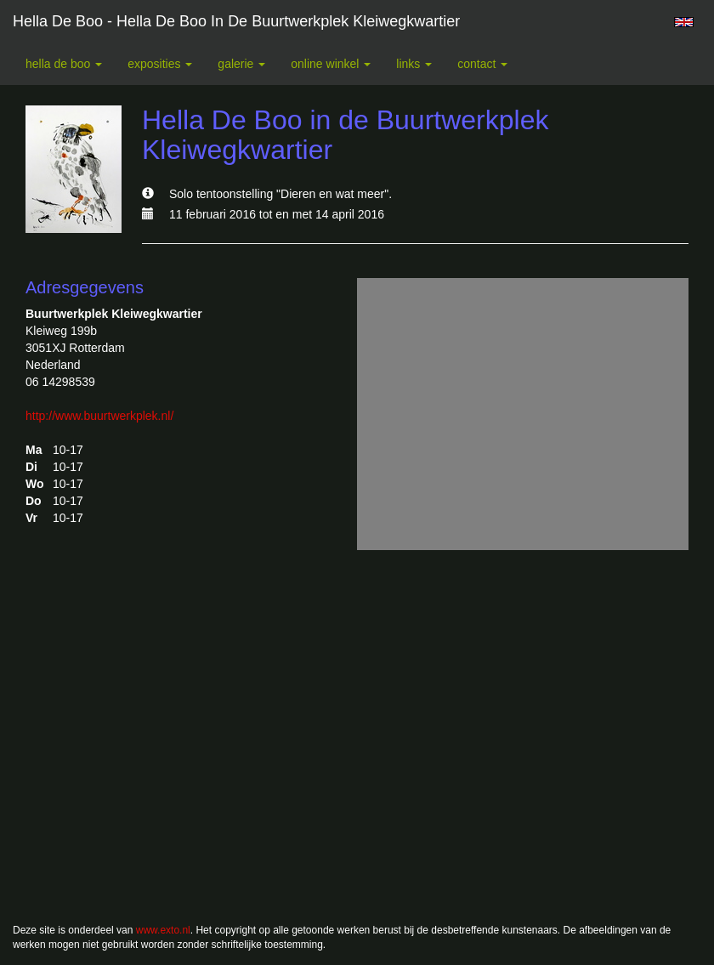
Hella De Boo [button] (64, 64)
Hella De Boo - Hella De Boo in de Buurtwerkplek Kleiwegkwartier (236, 21)
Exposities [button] (160, 64)
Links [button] (414, 64)
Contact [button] (482, 64)
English (684, 22)
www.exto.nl (163, 930)
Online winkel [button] (331, 64)
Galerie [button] (241, 64)
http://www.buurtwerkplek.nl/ (99, 416)
